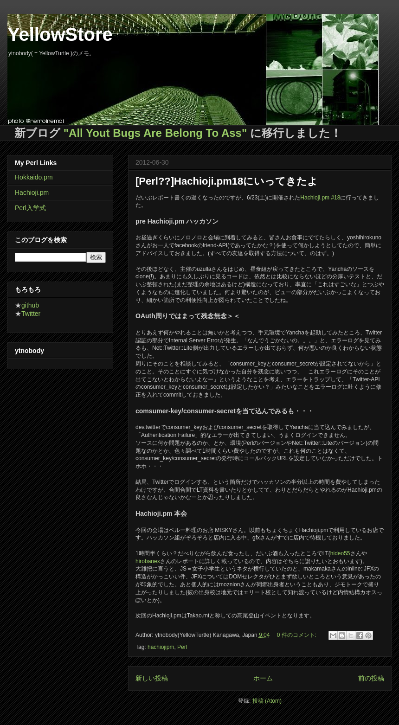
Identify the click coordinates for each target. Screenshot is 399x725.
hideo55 (340, 553)
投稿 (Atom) (267, 701)
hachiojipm (161, 647)
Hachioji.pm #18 (320, 197)
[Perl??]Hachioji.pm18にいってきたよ (226, 181)
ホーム (263, 678)
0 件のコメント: (297, 635)
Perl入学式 (30, 208)
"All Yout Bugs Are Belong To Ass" (155, 133)
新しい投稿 (151, 678)
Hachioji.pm (32, 192)
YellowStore (60, 34)
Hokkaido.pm (34, 177)
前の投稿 (371, 678)
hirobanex (147, 561)
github (30, 305)
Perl (182, 647)
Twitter (30, 313)
